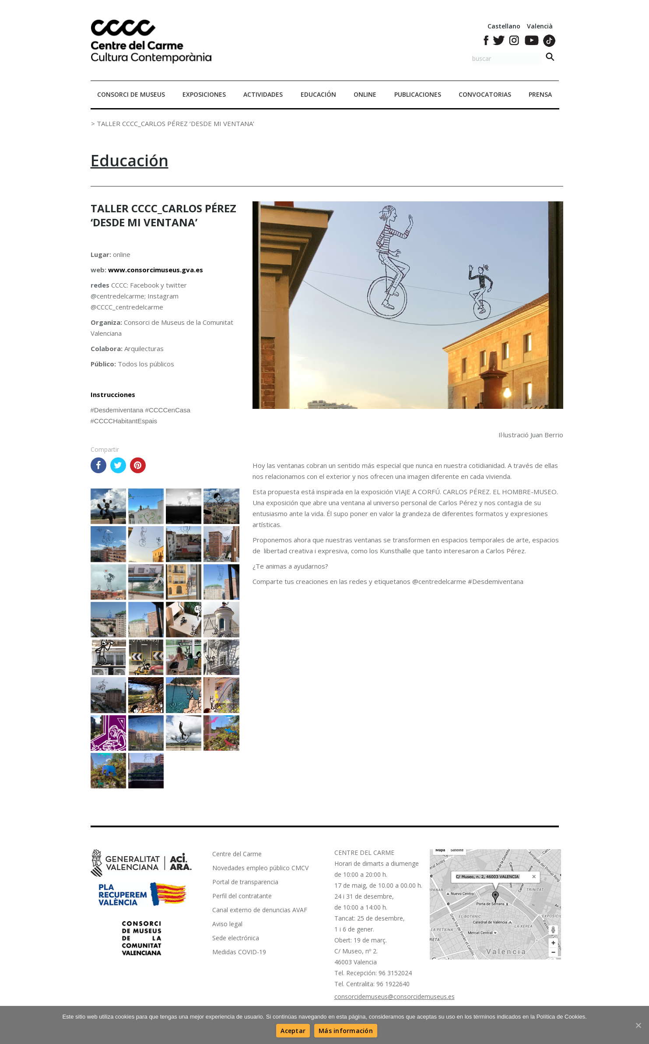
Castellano (504, 26)
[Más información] (345, 1030)
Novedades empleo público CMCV (260, 868)
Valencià (540, 26)
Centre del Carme (237, 854)
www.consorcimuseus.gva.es (155, 269)
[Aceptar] (293, 1030)
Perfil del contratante (242, 896)
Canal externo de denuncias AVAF (259, 910)
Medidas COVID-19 (239, 952)
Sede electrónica (235, 938)
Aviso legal (227, 924)
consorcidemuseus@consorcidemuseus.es (394, 996)
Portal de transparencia (245, 882)
